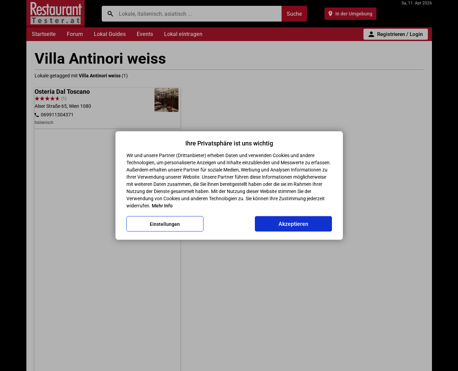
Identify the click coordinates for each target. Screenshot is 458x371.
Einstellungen (165, 224)
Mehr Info (162, 205)
